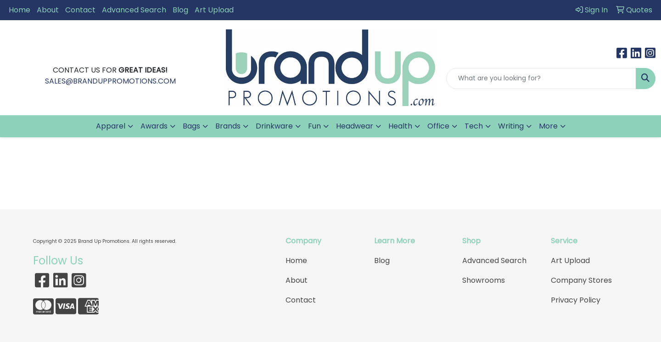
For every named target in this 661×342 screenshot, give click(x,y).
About (48, 10)
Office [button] (438, 126)
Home (19, 10)
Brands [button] (228, 126)
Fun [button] (314, 126)
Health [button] (400, 126)
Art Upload (214, 10)
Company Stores (581, 280)
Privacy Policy (575, 300)
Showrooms (483, 280)
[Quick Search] (541, 78)
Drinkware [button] (274, 126)
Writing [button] (511, 126)
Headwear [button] (354, 126)
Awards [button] (154, 126)
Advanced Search (134, 10)
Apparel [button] (110, 126)
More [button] (548, 126)
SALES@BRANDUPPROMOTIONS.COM (110, 81)
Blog (180, 10)
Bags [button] (191, 126)
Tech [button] (474, 126)
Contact (80, 10)
